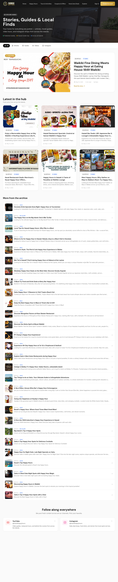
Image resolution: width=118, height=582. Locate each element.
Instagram (46, 45)
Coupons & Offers (60, 4)
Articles (15, 45)
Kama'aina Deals (74, 4)
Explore (84, 4)
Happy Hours (33, 4)
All (6, 45)
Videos (35, 45)
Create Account (108, 4)
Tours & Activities (46, 4)
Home (24, 4)
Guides (25, 45)
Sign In (97, 4)
